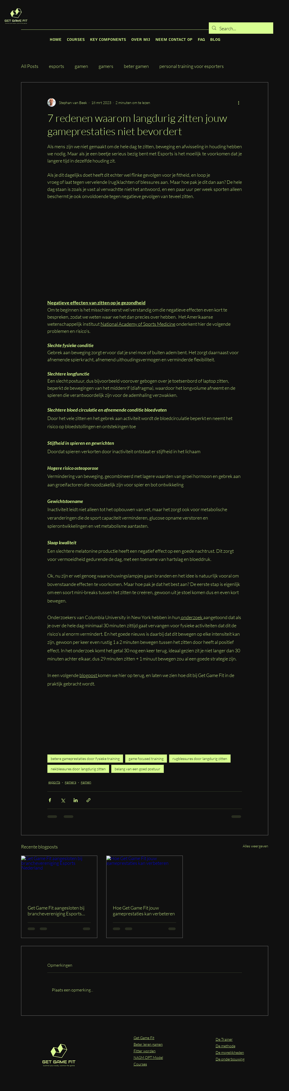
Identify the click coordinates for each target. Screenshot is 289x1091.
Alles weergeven (255, 846)
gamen (81, 66)
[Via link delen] (88, 800)
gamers (106, 66)
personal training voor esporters (191, 66)
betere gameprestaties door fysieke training (85, 758)
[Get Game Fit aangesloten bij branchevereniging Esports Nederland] (59, 877)
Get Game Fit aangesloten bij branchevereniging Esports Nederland (56, 910)
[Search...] (240, 28)
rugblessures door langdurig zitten (200, 758)
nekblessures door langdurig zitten (78, 769)
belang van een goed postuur (137, 769)
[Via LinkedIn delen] (75, 800)
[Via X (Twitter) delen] (62, 800)
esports (56, 66)
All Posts (29, 66)
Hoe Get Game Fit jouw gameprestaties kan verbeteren (144, 910)
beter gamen (136, 66)
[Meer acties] (239, 102)
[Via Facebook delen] (49, 800)
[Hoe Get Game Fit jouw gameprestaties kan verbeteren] (144, 877)
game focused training (146, 758)
